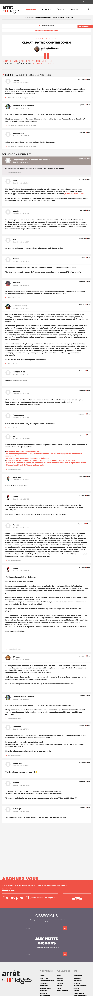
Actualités (46, 9)
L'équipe (76, 990)
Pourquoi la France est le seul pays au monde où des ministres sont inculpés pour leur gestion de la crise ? (46, 463)
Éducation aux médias (80, 985)
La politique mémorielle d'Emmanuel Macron (23, 451)
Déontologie (43, 990)
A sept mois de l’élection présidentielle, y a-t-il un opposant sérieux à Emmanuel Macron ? (40, 460)
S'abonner (83, 26)
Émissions (61, 9)
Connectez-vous (43, 63)
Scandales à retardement (47, 980)
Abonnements (78, 975)
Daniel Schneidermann (50, 48)
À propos (76, 988)
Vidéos (59, 988)
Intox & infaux (44, 983)
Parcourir (31, 9)
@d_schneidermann (46, 49)
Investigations (44, 985)
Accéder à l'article (46, 26)
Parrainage (77, 983)
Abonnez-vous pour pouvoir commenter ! (28, 61)
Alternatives (43, 993)
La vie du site (77, 978)
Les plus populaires (62, 990)
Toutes (58, 975)
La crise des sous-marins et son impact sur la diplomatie (27, 458)
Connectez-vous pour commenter (46, 30)
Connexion (86, 2)
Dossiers (59, 985)
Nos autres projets (79, 993)
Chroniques (76, 9)
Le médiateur (77, 980)
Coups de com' (44, 978)
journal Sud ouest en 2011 (74, 194)
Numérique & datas (45, 988)
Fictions (42, 975)
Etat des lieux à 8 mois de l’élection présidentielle (25, 465)
